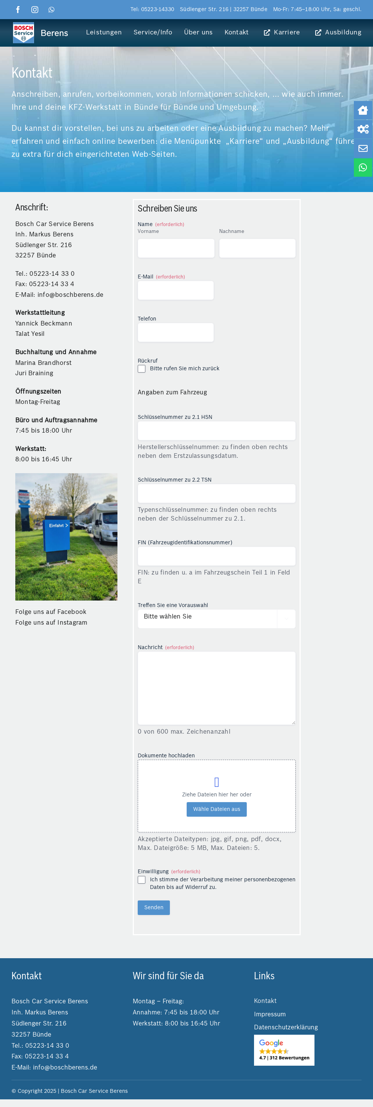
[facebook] (17, 9)
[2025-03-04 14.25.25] (284, 1038)
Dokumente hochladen (166, 756)
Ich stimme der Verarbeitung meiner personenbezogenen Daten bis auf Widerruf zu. (222, 883)
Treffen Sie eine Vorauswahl (173, 605)
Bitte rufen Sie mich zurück (185, 368)
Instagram (72, 623)
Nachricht (166, 648)
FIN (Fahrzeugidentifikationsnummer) (185, 542)
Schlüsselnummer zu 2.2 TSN (175, 480)
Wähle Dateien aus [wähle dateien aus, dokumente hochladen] (216, 809)
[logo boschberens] (40, 24)
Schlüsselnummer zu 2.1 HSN (175, 417)
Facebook (71, 612)
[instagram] (34, 9)
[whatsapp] (51, 9)
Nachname (231, 231)
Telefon (147, 319)
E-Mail (161, 277)
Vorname (148, 231)
